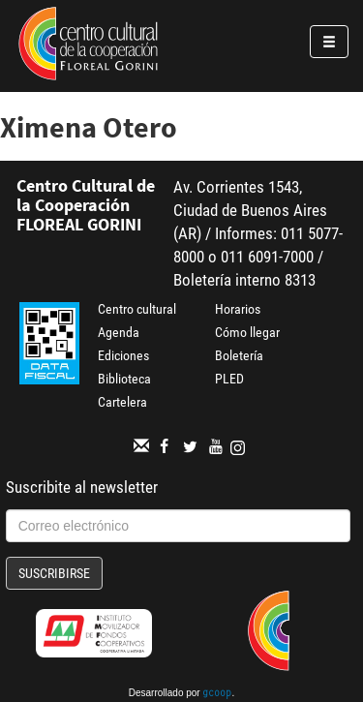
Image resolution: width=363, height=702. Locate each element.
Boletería (239, 355)
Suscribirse (54, 573)
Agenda (118, 332)
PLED (229, 378)
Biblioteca (124, 378)
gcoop (216, 694)
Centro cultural (137, 309)
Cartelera (122, 402)
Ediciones (123, 355)
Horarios (237, 309)
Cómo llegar (247, 332)
